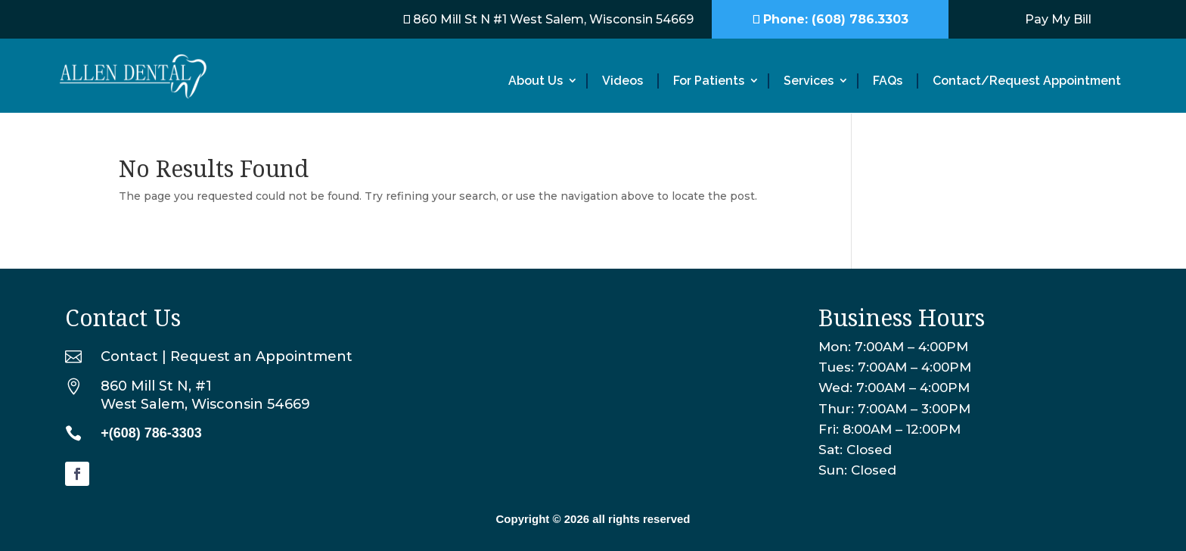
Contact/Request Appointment (1027, 80)
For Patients (708, 80)
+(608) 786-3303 (151, 432)
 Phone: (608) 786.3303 (830, 19)
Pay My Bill (1058, 19)
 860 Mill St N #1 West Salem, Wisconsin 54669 (548, 19)
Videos (622, 80)
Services (809, 80)
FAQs (887, 80)
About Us (535, 80)
